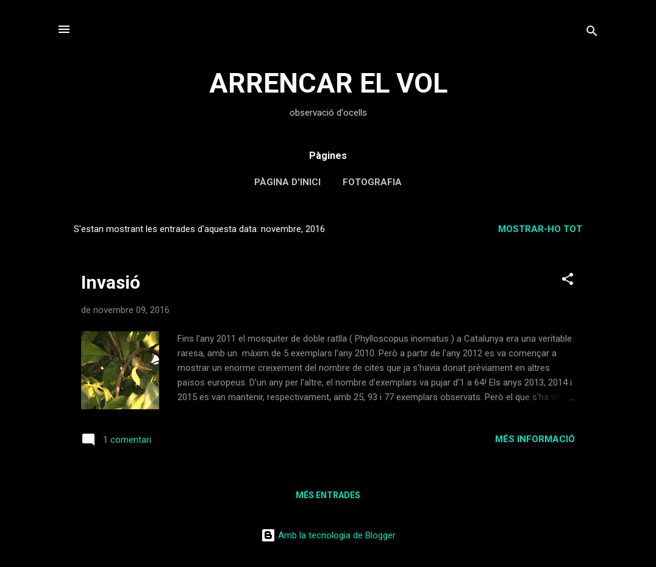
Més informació (535, 439)
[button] (567, 281)
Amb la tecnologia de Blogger (328, 535)
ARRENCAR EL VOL (328, 83)
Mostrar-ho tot (540, 229)
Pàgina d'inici (287, 182)
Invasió (110, 282)
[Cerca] (592, 33)
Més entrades (328, 495)
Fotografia (372, 182)
